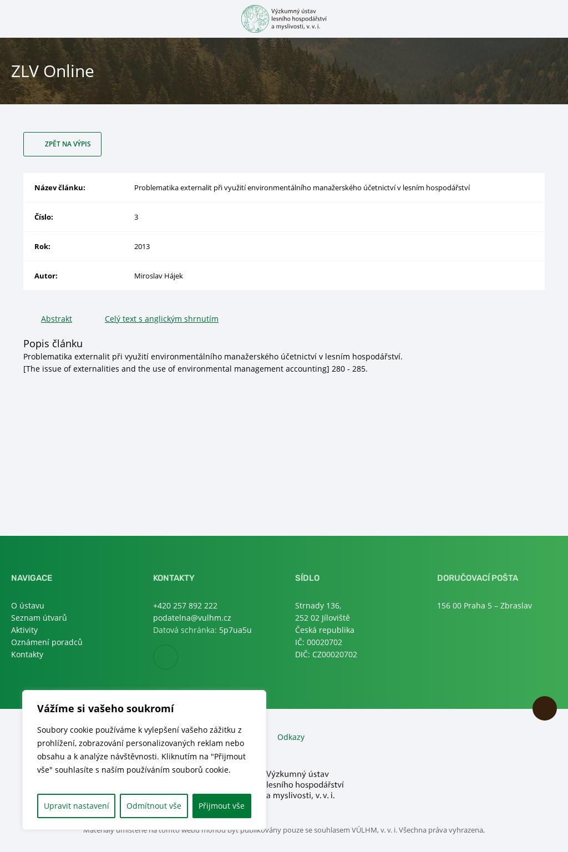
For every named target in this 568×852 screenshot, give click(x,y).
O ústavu (27, 605)
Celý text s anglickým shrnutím (162, 318)
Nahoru (544, 708)
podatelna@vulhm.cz (192, 617)
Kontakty (27, 654)
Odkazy (291, 737)
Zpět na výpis (68, 144)
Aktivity (24, 630)
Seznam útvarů (39, 617)
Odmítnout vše (153, 805)
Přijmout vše (222, 805)
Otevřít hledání (550, 18)
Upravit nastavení (76, 805)
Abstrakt (56, 318)
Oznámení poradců (47, 642)
